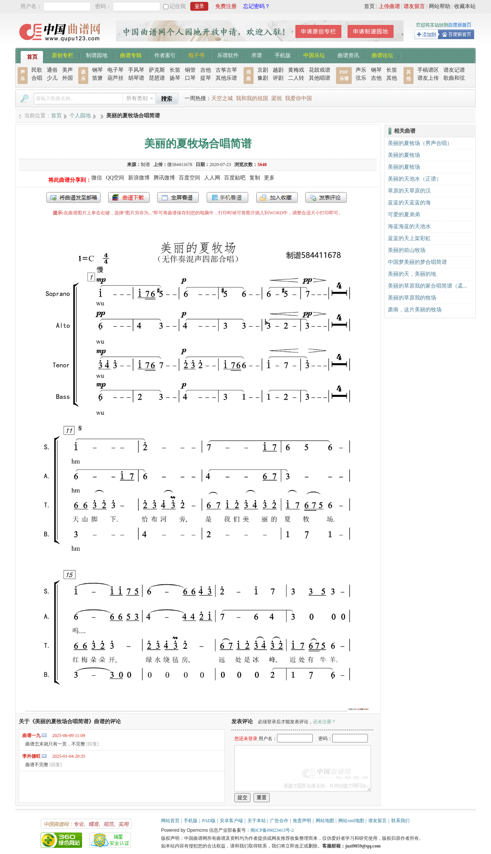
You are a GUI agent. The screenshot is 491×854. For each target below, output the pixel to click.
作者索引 (165, 55)
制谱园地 (96, 55)
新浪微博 (139, 178)
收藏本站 (465, 6)
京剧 (262, 70)
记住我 (178, 6)
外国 (67, 78)
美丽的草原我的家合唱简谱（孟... (427, 286)
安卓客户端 (231, 820)
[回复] (92, 744)
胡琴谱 (136, 78)
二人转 (296, 78)
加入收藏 (277, 197)
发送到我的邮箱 (73, 197)
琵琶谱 (157, 78)
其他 (391, 78)
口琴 (190, 78)
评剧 (278, 78)
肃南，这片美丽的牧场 (415, 310)
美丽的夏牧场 (404, 155)
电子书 (196, 55)
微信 (96, 178)
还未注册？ (324, 721)
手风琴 (136, 70)
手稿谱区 (428, 70)
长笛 (175, 70)
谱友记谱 (454, 70)
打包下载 (129, 197)
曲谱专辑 (131, 55)
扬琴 (175, 78)
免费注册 (226, 6)
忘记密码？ (256, 6)
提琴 (205, 78)
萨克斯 (157, 70)
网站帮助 (439, 6)
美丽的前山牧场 (406, 250)
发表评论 (326, 197)
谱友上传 (428, 78)
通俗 (52, 70)
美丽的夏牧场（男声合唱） (420, 143)
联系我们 (400, 820)
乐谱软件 (228, 55)
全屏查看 (178, 197)
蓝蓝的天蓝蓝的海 (409, 203)
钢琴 (97, 70)
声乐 (361, 70)
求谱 (256, 55)
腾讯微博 (164, 178)
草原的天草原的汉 (409, 191)
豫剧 (262, 78)
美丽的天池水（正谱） (415, 179)
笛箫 (97, 78)
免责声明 (302, 820)
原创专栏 (62, 55)
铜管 (190, 70)
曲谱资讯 (348, 55)
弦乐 (361, 78)
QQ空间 (115, 178)
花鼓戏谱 (319, 70)
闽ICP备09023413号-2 (272, 830)
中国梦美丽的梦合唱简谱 (417, 262)
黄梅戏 (296, 70)
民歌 (36, 70)
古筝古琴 (226, 70)
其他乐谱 (226, 78)
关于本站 (256, 820)
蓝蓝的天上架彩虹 (409, 238)
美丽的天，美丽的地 (412, 274)
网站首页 (170, 820)
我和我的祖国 (252, 98)
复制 (254, 178)
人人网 (212, 178)
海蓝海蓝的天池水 (409, 226)
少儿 (52, 78)
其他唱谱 (319, 78)
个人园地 (80, 115)
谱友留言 (414, 6)
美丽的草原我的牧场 (412, 298)
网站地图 (325, 820)
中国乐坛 (314, 55)
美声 (67, 70)
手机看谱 (227, 197)
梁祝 (276, 98)
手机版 (283, 55)
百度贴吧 (235, 178)
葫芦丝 (115, 78)
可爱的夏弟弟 (404, 214)
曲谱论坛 (382, 55)
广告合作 (279, 820)
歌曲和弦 (454, 78)
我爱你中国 (298, 98)
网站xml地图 (351, 820)
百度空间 (189, 178)
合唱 (36, 78)
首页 (369, 6)
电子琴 (115, 70)
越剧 (278, 70)
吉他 (205, 70)
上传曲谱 (389, 6)
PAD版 (209, 820)
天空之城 (222, 98)
